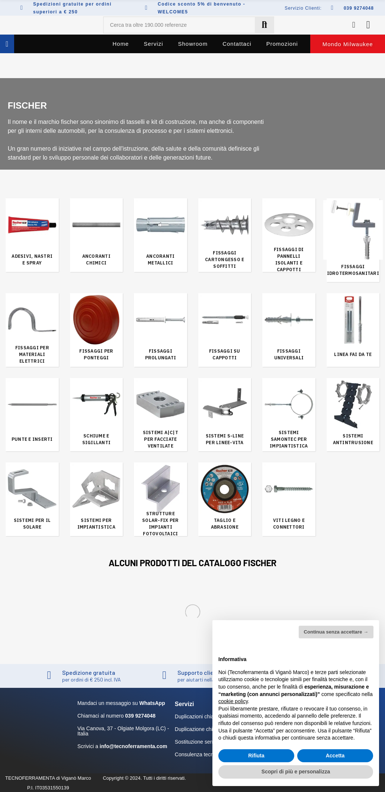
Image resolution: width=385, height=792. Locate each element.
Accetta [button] (335, 756)
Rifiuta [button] (256, 756)
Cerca (264, 24)
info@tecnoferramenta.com (133, 746)
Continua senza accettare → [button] (336, 632)
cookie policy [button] (233, 701)
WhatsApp (152, 703)
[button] (348, 44)
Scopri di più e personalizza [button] (296, 772)
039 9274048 (359, 8)
